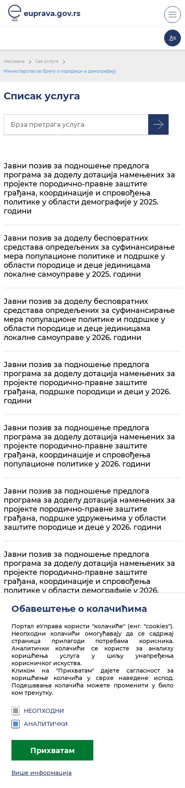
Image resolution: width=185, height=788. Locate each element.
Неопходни (37, 711)
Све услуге (47, 61)
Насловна (14, 61)
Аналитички (39, 724)
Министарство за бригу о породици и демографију (60, 71)
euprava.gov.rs (52, 13)
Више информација (41, 773)
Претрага (158, 124)
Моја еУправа (172, 38)
